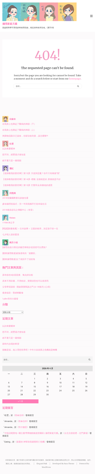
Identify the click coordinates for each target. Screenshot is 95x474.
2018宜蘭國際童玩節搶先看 (15, 198)
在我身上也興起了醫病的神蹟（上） (19, 130)
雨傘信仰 (19, 415)
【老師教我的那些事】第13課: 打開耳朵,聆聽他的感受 (27, 185)
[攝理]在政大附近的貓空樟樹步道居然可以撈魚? (24, 247)
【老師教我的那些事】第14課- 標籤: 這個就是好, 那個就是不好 (31, 179)
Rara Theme (69, 464)
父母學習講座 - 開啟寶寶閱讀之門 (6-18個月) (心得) (26, 287)
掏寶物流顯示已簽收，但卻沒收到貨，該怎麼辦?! (25, 136)
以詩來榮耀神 (8, 148)
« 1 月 (20, 401)
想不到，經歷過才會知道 (13, 154)
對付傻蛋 (23, 427)
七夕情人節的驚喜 (10, 234)
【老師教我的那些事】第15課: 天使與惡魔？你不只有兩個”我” (31, 173)
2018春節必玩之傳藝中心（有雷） (18, 210)
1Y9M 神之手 (8, 222)
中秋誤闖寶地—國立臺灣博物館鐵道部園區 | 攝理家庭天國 (31, 433)
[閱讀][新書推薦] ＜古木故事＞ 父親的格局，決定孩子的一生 (30, 228)
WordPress (46, 467)
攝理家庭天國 (9, 23)
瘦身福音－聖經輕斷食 (12, 293)
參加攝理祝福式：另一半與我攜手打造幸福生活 (24, 204)
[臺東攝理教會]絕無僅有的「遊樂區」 (19, 253)
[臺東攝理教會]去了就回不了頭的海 (18, 259)
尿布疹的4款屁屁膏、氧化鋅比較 (17, 275)
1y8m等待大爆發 (10, 298)
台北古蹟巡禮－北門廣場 (75, 433)
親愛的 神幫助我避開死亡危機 (30, 442)
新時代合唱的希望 (10, 344)
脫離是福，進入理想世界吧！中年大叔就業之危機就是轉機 (29, 350)
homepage (75, 78)
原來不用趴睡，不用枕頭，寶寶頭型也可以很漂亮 (25, 281)
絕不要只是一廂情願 (11, 160)
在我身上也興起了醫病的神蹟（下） (19, 124)
